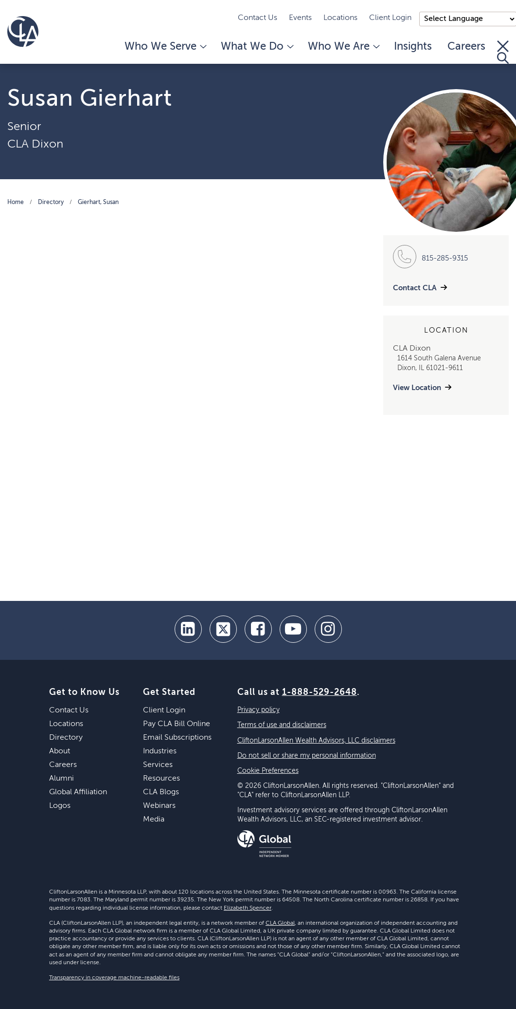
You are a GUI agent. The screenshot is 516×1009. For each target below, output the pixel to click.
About (59, 751)
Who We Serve (165, 46)
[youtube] (293, 629)
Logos (60, 806)
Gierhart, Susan (98, 203)
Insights (413, 46)
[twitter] (223, 629)
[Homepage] (22, 31)
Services (158, 765)
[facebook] (258, 629)
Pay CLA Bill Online (176, 724)
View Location (417, 388)
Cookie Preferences (268, 770)
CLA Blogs (161, 792)
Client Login (390, 18)
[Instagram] (328, 629)
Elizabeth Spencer (247, 908)
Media (153, 819)
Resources (161, 779)
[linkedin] (188, 629)
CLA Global (280, 923)
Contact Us (257, 18)
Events (300, 18)
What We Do (256, 46)
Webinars (159, 806)
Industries (160, 751)
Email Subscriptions (177, 738)
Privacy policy (258, 710)
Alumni (61, 779)
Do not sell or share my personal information (306, 755)
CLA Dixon (35, 144)
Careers (466, 46)
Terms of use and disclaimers (281, 725)
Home (15, 203)
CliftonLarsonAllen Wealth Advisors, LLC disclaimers (316, 740)
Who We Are (343, 46)
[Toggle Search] (503, 52)
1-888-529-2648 (319, 692)
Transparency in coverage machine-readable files (114, 978)
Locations (340, 18)
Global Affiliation (78, 792)
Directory (51, 203)
